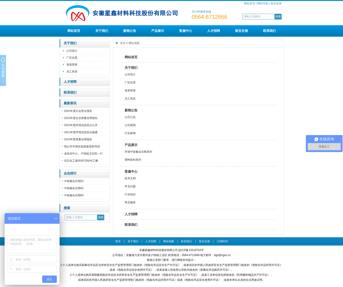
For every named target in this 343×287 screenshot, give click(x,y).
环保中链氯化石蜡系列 (138, 151)
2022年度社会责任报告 (78, 111)
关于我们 (101, 31)
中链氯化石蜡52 (74, 181)
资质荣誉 (71, 64)
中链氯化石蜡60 (74, 195)
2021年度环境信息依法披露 (81, 132)
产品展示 (157, 31)
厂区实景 (71, 57)
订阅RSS (222, 241)
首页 (123, 43)
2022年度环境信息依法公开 (81, 125)
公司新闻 (130, 125)
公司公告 (130, 117)
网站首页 (249, 3)
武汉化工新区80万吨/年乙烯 (81, 160)
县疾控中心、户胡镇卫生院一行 (83, 153)
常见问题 (130, 186)
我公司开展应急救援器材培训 (82, 146)
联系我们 (269, 31)
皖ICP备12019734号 (190, 250)
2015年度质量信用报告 (78, 139)
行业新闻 (130, 133)
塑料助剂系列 (133, 159)
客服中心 (185, 31)
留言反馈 (276, 3)
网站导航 (262, 3)
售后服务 (130, 202)
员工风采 (71, 71)
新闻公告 (129, 31)
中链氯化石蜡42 (74, 188)
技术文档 (130, 178)
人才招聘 (213, 31)
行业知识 (130, 194)
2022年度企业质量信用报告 (81, 118)
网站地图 (134, 43)
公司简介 (71, 50)
